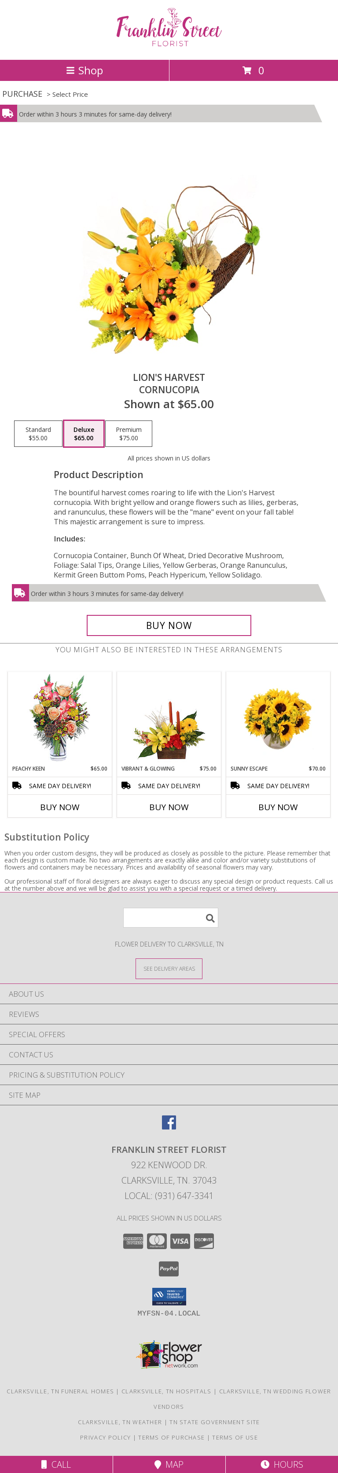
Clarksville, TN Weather (120, 1422)
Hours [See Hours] (282, 1464)
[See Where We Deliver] (169, 968)
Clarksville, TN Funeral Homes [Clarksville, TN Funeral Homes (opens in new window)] (60, 1391)
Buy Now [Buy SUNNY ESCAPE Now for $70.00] (278, 807)
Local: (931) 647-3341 (169, 1196)
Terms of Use (235, 1437)
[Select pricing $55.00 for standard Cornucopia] (38, 433)
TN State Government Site (214, 1422)
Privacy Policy (105, 1437)
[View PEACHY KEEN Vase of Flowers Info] (60, 718)
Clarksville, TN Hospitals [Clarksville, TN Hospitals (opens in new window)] (166, 1391)
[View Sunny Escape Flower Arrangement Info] (278, 718)
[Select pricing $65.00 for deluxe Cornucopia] (83, 433)
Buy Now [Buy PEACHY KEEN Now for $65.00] (60, 807)
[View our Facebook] (169, 1127)
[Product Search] (170, 918)
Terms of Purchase (171, 1437)
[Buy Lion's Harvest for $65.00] (169, 625)
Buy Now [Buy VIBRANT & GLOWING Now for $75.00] (169, 807)
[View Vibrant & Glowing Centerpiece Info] (169, 718)
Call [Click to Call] (56, 1464)
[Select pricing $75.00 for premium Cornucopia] (129, 433)
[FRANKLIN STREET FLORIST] (169, 47)
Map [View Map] (169, 1464)
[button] (169, 1296)
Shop (84, 70)
